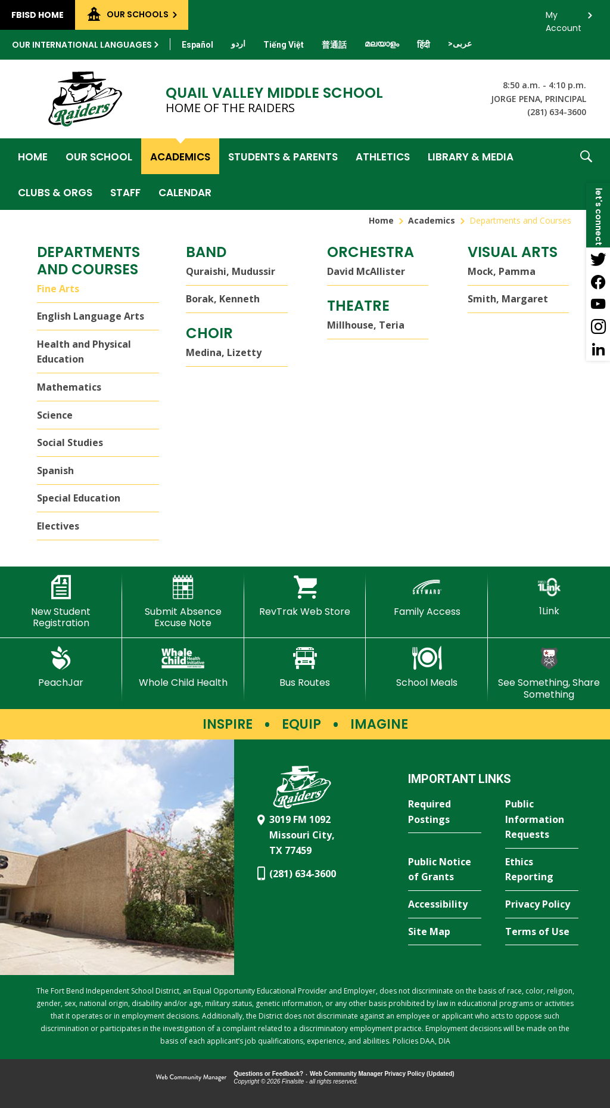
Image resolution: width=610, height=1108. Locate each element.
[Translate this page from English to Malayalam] (382, 43)
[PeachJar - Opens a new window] (61, 667)
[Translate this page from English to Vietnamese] (283, 44)
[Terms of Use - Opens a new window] (542, 932)
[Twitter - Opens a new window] (598, 259)
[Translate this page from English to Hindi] (423, 44)
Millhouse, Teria (365, 325)
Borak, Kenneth (223, 298)
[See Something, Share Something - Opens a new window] (549, 672)
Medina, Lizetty (224, 352)
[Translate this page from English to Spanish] (197, 44)
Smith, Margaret (508, 298)
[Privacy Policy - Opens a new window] (542, 904)
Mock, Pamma (502, 271)
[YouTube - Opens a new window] (598, 304)
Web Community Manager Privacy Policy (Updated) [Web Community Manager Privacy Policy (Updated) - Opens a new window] (382, 1073)
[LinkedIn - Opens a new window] (598, 349)
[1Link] (549, 596)
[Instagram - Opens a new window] (598, 327)
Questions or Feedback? (268, 1073)
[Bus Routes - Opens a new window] (305, 667)
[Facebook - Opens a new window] (598, 281)
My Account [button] (563, 18)
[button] (586, 174)
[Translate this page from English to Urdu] (238, 43)
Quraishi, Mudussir (230, 271)
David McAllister (366, 271)
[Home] (33, 156)
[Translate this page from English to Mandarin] (334, 44)
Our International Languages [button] (82, 45)
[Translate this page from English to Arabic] (460, 43)
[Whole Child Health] (183, 667)
